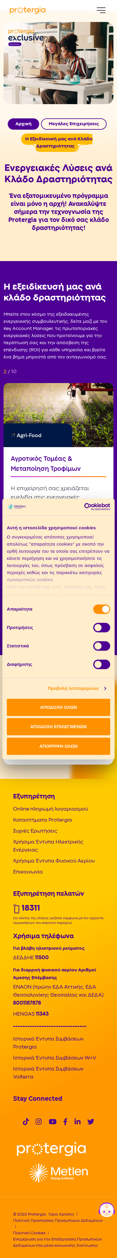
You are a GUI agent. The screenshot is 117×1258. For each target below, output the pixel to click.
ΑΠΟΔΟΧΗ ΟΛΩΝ (58, 707)
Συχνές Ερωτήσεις (35, 831)
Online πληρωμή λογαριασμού (50, 809)
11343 (42, 1014)
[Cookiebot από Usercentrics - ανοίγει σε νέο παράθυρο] (84, 507)
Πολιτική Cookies (29, 1233)
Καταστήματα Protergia (42, 820)
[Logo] (51, 1149)
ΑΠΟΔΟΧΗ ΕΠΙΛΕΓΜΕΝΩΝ (58, 726)
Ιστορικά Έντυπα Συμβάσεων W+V (54, 1058)
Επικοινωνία (28, 872)
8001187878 (27, 1003)
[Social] (26, 1122)
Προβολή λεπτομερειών (73, 688)
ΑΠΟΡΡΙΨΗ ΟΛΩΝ (58, 746)
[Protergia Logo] (27, 10)
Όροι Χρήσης (61, 1214)
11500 (42, 958)
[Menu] (101, 10)
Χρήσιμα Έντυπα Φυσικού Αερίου (54, 861)
